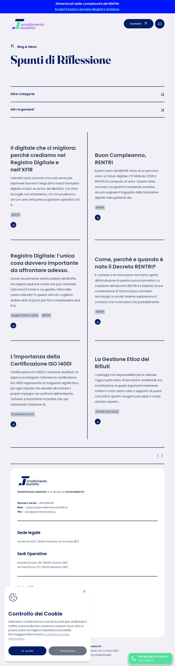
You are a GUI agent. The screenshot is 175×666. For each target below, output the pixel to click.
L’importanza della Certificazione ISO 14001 (41, 360)
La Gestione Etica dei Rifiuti (122, 363)
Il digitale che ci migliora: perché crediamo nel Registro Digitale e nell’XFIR (43, 158)
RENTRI (15, 214)
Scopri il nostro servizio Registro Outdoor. (87, 9)
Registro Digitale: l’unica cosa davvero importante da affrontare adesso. (44, 263)
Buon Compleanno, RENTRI (120, 159)
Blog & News (23, 46)
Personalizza (67, 650)
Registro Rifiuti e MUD (25, 315)
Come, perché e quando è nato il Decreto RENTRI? (129, 263)
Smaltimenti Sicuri (23, 414)
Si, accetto (27, 650)
